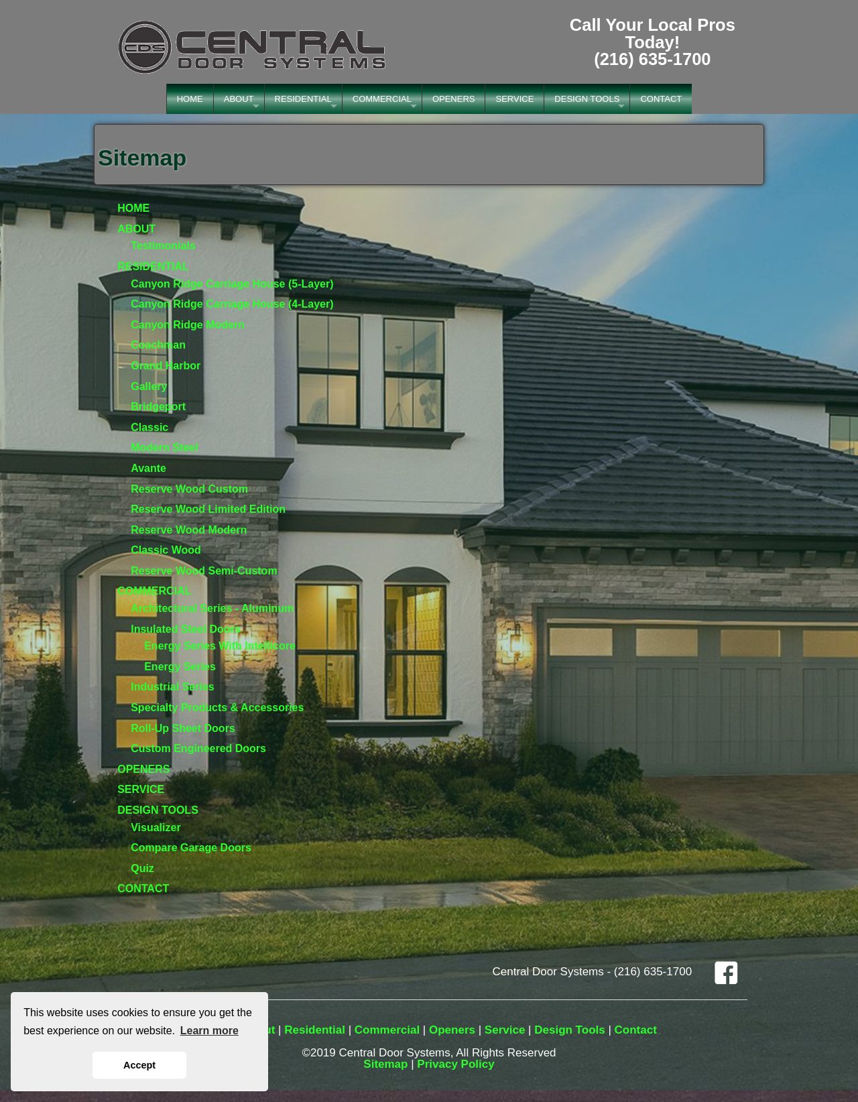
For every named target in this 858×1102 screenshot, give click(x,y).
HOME (190, 99)
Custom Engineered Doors (198, 748)
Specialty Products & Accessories (217, 707)
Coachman (158, 345)
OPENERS (453, 99)
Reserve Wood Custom (189, 489)
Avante (148, 468)
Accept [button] (139, 1065)
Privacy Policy (455, 1064)
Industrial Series (172, 686)
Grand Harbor (165, 365)
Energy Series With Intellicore (220, 646)
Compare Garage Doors (191, 847)
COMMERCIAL (382, 99)
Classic (149, 427)
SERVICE (514, 99)
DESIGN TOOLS (586, 99)
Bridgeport (158, 406)
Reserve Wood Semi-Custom (204, 570)
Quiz (142, 868)
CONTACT (661, 99)
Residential (314, 1030)
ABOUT (239, 99)
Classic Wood (166, 550)
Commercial (387, 1030)
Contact (636, 1030)
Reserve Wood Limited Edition (208, 509)
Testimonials (163, 245)
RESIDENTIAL (303, 99)
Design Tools (569, 1030)
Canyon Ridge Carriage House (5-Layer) (232, 284)
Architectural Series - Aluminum (212, 608)
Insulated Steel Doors (186, 629)
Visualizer (155, 827)
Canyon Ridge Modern (188, 324)
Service (505, 1030)
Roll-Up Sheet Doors (183, 728)
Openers (452, 1030)
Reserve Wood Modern (189, 530)
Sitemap (385, 1064)
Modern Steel (164, 447)
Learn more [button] (209, 1030)
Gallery (149, 386)
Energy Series (180, 666)
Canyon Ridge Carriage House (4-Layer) (232, 304)
